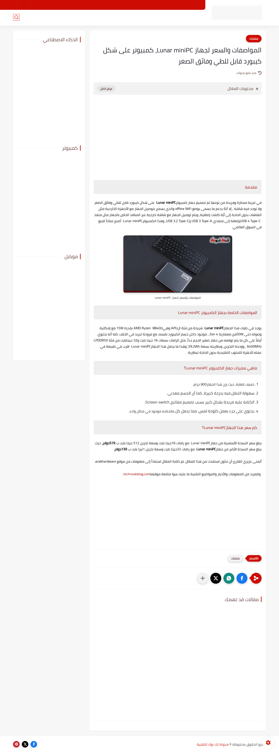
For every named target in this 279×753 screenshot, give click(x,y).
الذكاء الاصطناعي (135, 17)
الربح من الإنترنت (106, 17)
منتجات (85, 17)
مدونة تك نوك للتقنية (213, 744)
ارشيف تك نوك (93, 5)
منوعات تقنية (190, 17)
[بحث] (16, 17)
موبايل (172, 17)
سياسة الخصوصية (119, 5)
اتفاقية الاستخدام (147, 5)
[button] (241, 578)
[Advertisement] (178, 135)
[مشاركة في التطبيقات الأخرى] (202, 578)
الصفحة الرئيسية (189, 5)
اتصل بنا (73, 5)
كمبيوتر (157, 17)
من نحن (169, 5)
